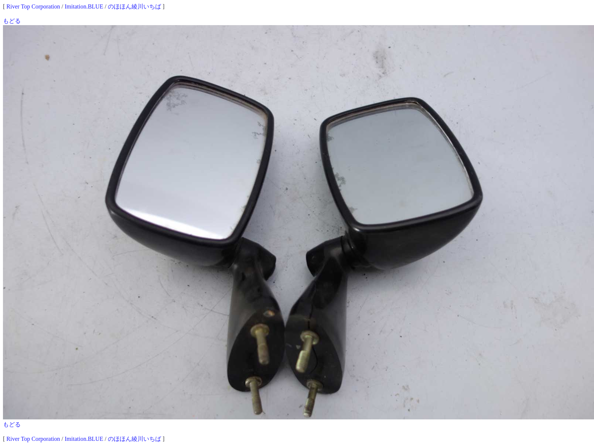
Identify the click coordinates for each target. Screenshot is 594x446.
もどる (12, 21)
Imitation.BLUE (84, 6)
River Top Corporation (33, 6)
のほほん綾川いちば (134, 6)
